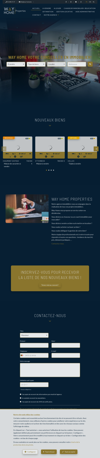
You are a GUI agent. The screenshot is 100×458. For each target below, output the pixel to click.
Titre (21, 331)
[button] (56, 64)
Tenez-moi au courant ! (50, 285)
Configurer (31, 452)
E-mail (54, 351)
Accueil (36, 8)
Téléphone (24, 351)
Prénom (23, 341)
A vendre (47, 8)
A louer (57, 8)
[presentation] (3, 148)
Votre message (25, 361)
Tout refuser (50, 452)
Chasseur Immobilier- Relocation (80, 8)
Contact (36, 15)
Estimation (48, 11)
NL (93, 2)
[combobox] (22, 355)
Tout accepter (70, 452)
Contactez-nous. (57, 244)
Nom (53, 341)
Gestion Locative (64, 11)
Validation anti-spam (27, 380)
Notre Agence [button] (50, 15)
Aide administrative (85, 11)
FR (86, 2)
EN (90, 2)
